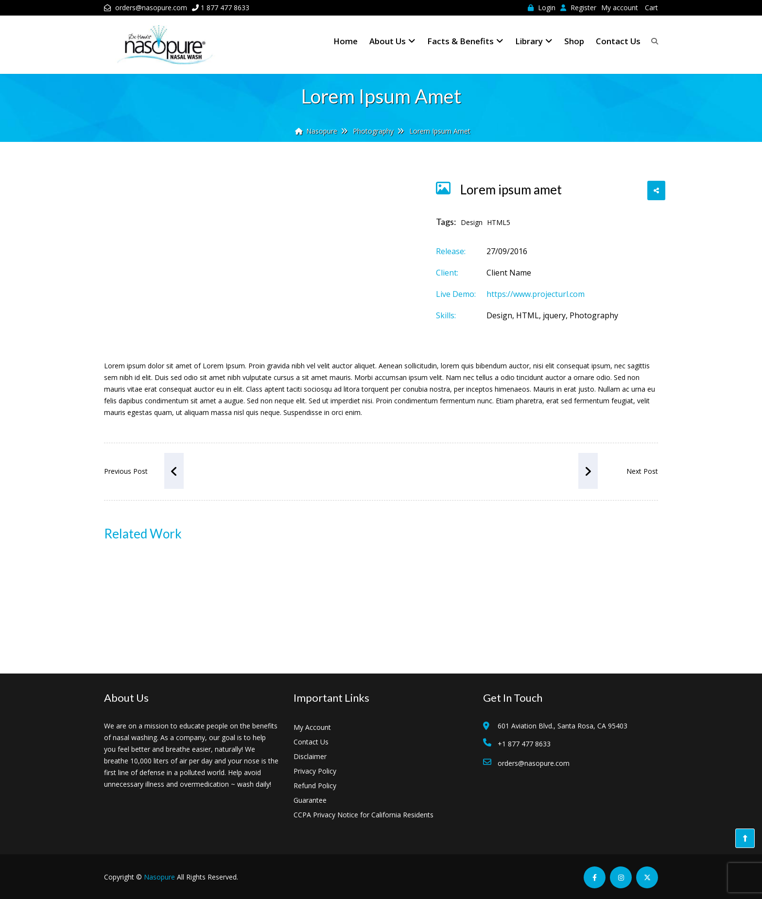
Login (541, 7)
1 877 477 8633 (225, 7)
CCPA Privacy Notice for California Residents (363, 814)
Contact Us (618, 41)
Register (578, 7)
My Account (312, 727)
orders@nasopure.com (151, 7)
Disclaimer (310, 756)
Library (534, 41)
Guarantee (310, 800)
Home (345, 41)
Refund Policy (315, 785)
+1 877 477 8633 (524, 743)
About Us (392, 41)
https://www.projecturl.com (535, 294)
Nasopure (159, 877)
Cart (651, 7)
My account (619, 7)
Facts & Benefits (465, 41)
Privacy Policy (315, 771)
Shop (574, 41)
